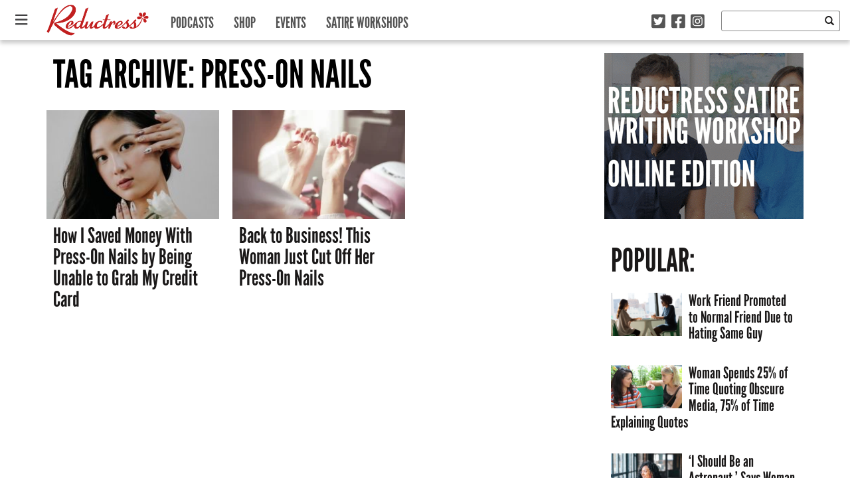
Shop (245, 19)
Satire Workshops (367, 19)
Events (291, 19)
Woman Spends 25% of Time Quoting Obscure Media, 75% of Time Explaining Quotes (699, 397)
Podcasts (192, 19)
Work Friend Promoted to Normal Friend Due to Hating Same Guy (741, 317)
